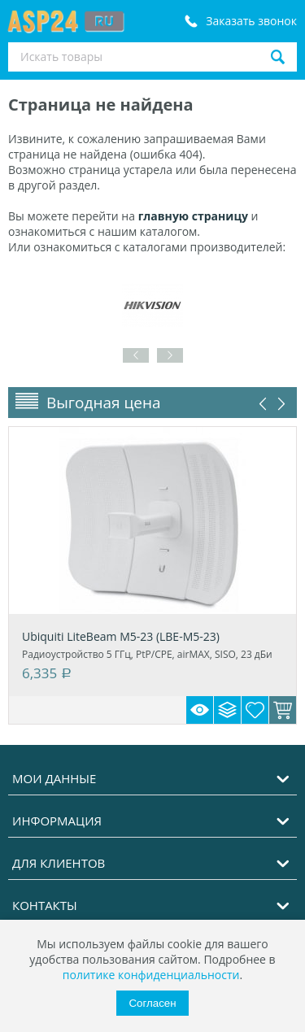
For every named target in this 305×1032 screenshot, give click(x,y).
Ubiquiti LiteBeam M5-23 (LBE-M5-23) (121, 636)
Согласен (152, 1003)
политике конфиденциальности (151, 974)
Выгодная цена (103, 402)
